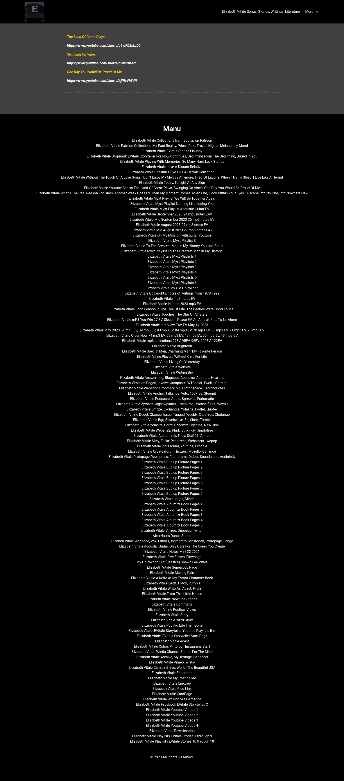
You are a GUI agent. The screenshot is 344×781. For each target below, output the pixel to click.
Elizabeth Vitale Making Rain (172, 573)
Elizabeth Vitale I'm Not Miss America (172, 699)
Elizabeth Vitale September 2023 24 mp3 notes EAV (172, 214)
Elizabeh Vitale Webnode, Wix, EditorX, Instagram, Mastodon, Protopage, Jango (172, 541)
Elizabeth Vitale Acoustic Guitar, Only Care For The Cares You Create (172, 546)
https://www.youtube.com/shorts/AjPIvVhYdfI (102, 81)
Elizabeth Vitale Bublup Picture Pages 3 (172, 472)
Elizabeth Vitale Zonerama (172, 673)
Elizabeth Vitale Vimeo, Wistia (172, 662)
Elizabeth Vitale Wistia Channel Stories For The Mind (172, 652)
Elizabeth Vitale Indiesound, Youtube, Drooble (172, 446)
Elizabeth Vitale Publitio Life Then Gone (172, 625)
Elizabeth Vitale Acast (172, 641)
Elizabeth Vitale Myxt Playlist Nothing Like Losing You (171, 204)
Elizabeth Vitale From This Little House (172, 594)
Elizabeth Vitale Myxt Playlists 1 (172, 256)
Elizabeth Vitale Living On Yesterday (172, 362)
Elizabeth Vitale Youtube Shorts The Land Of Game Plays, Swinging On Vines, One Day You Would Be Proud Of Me (172, 188)
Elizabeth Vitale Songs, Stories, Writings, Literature (261, 11)
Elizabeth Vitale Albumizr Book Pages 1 (172, 504)
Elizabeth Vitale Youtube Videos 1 (172, 710)
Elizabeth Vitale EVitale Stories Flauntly (172, 151)
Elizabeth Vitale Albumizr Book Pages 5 (172, 525)
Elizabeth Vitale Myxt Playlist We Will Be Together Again (172, 198)
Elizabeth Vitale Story (172, 615)
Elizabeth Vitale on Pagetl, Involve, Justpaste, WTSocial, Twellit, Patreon (172, 383)
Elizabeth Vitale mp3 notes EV (172, 298)
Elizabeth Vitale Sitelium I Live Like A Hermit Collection (171, 172)
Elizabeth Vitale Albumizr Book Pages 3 (172, 515)
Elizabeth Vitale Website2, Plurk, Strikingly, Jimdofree (172, 430)
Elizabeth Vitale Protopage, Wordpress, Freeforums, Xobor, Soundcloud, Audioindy (172, 457)
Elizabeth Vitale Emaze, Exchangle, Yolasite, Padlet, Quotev (171, 409)
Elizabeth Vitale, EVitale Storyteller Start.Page (172, 636)
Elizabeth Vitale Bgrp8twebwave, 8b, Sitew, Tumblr (172, 420)
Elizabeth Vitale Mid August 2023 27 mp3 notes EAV (171, 230)
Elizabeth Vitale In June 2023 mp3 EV (172, 304)
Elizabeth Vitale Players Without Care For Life (172, 356)
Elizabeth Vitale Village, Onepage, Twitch (172, 530)
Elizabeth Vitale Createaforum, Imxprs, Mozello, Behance (172, 451)
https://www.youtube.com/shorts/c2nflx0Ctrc (101, 63)
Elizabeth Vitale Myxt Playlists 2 (172, 262)
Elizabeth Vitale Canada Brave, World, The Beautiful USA (172, 667)
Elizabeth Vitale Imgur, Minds (171, 499)
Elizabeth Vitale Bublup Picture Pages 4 (172, 478)
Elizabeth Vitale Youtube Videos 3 (172, 720)
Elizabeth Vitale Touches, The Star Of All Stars (172, 314)
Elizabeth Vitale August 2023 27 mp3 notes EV (172, 225)
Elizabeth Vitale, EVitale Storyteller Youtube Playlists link (171, 631)
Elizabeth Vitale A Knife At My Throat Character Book (172, 578)
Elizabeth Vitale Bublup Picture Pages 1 (172, 462)
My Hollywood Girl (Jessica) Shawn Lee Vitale (172, 562)
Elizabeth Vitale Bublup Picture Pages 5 (172, 483)
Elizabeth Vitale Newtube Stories (172, 599)
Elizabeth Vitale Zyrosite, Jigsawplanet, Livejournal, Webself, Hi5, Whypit (172, 404)
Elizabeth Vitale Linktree (172, 683)
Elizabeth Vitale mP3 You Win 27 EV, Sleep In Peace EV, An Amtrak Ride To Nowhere (172, 320)
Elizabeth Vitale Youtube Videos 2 (172, 715)
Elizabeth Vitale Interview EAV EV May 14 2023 (172, 325)
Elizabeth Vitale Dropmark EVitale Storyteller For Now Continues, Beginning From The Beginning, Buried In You (172, 156)
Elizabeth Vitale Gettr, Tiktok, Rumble (172, 583)
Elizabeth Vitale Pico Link (172, 689)
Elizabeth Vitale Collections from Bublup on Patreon (172, 140)
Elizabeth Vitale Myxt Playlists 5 (172, 277)
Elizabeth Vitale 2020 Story (172, 620)
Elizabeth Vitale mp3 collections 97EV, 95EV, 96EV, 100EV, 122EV (172, 341)
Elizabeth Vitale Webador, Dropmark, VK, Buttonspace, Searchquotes (172, 388)
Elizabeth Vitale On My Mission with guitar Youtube (172, 235)
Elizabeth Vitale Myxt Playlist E (172, 241)
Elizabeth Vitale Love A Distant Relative (172, 167)
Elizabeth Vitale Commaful (172, 604)
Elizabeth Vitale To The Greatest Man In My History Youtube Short (172, 246)
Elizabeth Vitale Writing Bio (172, 372)
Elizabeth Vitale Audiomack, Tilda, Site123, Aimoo (172, 436)
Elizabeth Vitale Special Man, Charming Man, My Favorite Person (172, 351)
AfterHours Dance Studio (172, 536)
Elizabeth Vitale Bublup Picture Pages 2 (172, 467)
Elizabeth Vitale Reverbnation (172, 731)
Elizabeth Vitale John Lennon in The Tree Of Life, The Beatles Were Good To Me (172, 309)
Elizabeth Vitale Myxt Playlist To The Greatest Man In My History (172, 251)
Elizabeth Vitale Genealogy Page (172, 567)
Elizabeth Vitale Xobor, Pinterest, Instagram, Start (172, 646)
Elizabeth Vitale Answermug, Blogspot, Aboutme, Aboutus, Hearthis (172, 378)
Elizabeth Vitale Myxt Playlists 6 (172, 283)
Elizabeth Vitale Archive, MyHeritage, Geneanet (172, 657)
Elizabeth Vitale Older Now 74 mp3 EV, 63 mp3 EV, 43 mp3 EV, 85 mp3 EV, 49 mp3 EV (172, 335)
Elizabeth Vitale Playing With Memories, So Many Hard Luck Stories (172, 161)
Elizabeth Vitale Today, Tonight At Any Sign (172, 183)
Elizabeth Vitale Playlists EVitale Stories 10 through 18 (172, 741)
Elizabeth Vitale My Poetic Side (172, 678)
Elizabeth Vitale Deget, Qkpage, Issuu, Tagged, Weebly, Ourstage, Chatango (172, 414)
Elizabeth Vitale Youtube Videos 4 (172, 725)
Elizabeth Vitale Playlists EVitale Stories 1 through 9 (172, 736)
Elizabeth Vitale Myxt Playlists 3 (172, 267)
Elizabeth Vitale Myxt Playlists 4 (172, 272)
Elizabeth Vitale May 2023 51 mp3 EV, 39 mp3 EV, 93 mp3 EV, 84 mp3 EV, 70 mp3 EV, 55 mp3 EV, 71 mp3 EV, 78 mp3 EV (172, 330)
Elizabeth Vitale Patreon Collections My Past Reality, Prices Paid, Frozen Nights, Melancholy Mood (172, 146)
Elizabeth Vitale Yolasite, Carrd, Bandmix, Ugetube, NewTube (172, 425)
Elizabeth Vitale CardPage (172, 694)
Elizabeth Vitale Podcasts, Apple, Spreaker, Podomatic (172, 399)
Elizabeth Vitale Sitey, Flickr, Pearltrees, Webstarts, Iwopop (172, 441)
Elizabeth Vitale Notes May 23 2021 (172, 552)
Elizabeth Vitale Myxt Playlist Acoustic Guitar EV (172, 209)
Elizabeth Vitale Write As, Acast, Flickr (172, 588)
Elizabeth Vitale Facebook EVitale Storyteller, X (172, 704)
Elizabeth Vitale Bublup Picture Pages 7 (172, 494)
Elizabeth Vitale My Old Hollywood (172, 288)
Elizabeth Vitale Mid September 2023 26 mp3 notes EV (172, 219)
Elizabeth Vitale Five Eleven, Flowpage (172, 557)
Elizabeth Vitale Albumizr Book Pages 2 (172, 509)
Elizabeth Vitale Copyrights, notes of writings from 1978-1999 (172, 293)
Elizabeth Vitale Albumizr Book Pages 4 (172, 520)
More (309, 11)
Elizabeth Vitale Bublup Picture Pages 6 (172, 488)
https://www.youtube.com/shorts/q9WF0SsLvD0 (103, 45)
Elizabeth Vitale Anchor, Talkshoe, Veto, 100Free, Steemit (172, 393)
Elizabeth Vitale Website (172, 367)
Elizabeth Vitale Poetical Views (172, 609)
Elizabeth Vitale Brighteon (172, 346)
